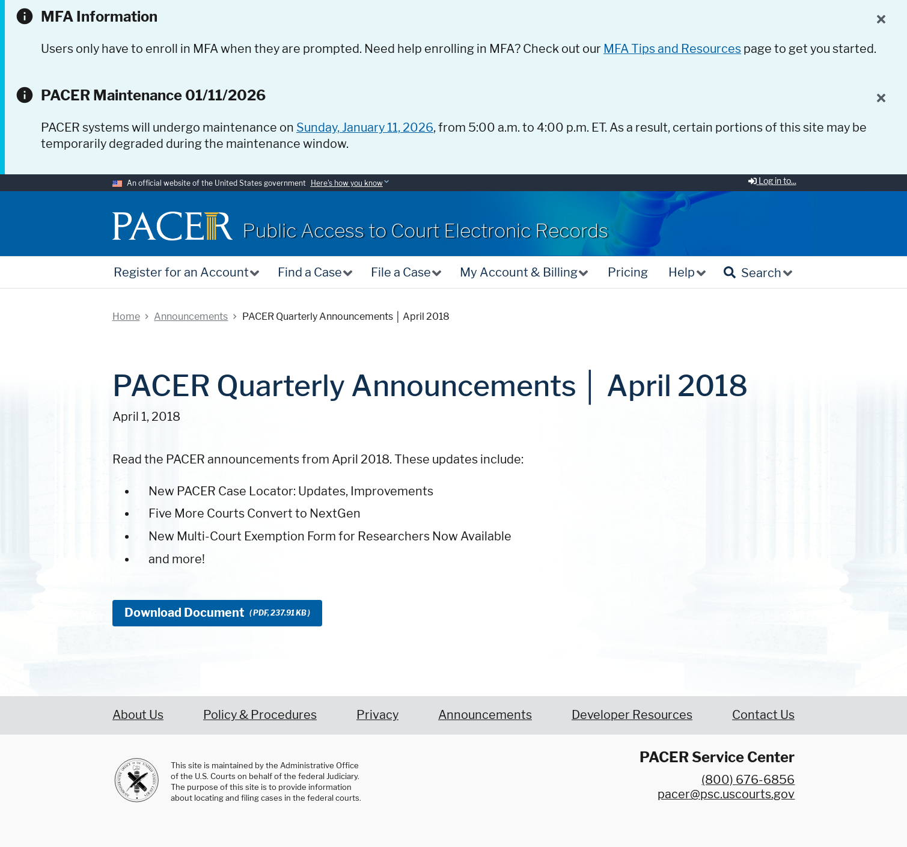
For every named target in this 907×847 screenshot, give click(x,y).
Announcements (485, 715)
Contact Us (763, 715)
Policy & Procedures (260, 715)
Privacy (377, 715)
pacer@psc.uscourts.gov (726, 794)
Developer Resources (632, 715)
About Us (137, 715)
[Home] (172, 226)
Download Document (217, 612)
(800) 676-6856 (748, 779)
